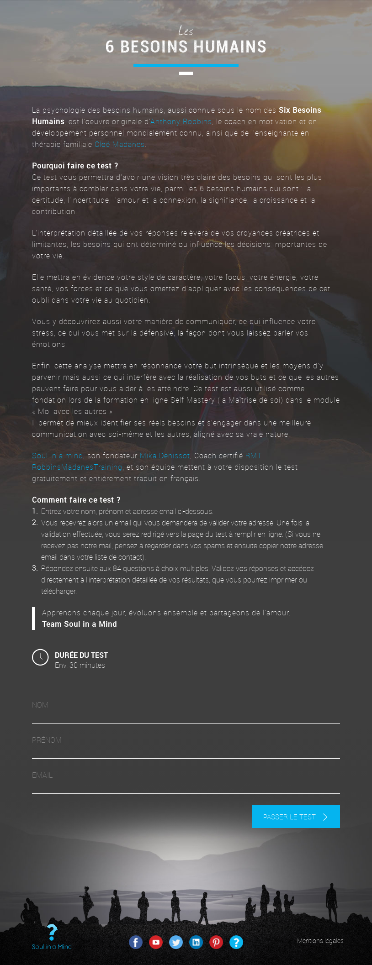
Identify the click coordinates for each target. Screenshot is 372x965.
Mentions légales (320, 940)
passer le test (296, 816)
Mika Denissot (165, 456)
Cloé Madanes (120, 144)
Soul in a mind (57, 456)
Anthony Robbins (181, 121)
